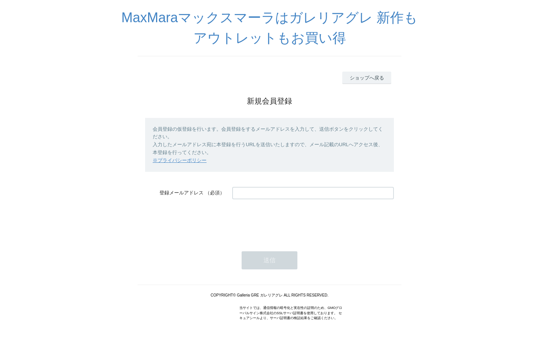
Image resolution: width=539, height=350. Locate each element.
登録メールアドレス (181, 193)
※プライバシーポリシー (180, 160)
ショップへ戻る (367, 78)
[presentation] (289, 221)
